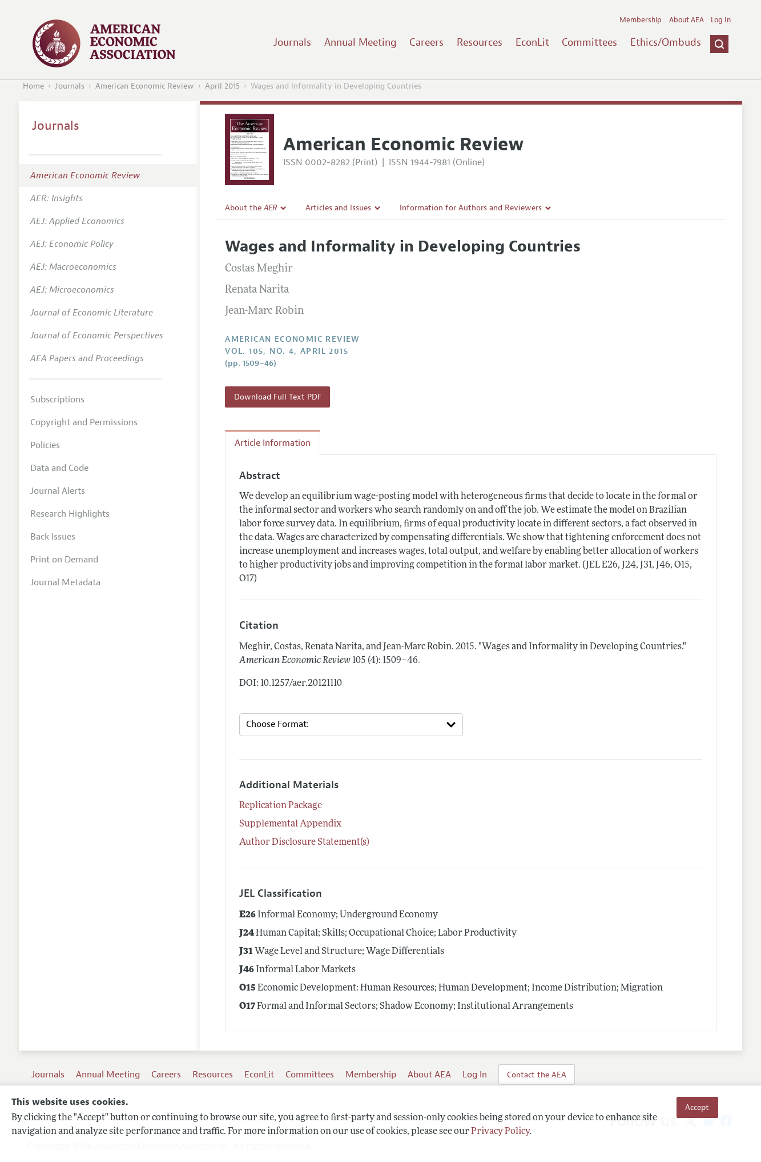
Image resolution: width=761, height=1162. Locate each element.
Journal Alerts (57, 491)
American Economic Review (144, 86)
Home (33, 86)
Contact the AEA (536, 1074)
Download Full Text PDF (277, 397)
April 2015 (222, 86)
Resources (479, 42)
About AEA (686, 20)
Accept (697, 1107)
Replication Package (280, 805)
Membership (640, 20)
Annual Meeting (360, 42)
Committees (589, 42)
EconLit (532, 42)
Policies (45, 445)
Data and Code (59, 468)
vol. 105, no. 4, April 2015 (286, 351)
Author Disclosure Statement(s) (304, 842)
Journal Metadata (65, 582)
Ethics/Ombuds (665, 42)
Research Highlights (70, 514)
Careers (426, 42)
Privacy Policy (500, 1131)
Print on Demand (64, 559)
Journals (292, 42)
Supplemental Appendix (290, 824)
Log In (721, 20)
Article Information (273, 443)
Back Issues (52, 536)
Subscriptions (57, 399)
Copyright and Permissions (84, 422)
